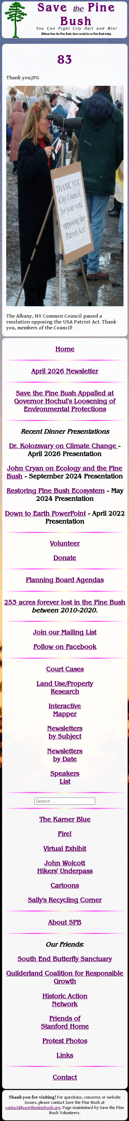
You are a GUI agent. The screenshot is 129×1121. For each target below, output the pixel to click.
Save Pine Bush (76, 14)
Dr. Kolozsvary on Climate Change (63, 446)
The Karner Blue (64, 819)
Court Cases (65, 669)
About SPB (64, 922)
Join (39, 632)
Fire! (65, 834)
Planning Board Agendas (65, 580)
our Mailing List (71, 632)
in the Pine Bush (85, 602)
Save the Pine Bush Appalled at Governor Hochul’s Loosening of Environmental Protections (64, 401)
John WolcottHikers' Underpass (65, 867)
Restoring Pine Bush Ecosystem (56, 491)
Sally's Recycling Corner (64, 900)
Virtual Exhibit (64, 849)
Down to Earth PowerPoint (45, 513)
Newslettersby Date (64, 755)
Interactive (65, 706)
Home (64, 349)
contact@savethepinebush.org (33, 1107)
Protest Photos (64, 1041)
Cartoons (65, 885)
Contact (65, 1077)
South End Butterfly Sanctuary (65, 959)
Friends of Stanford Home (65, 1022)
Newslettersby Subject (64, 732)
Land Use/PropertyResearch (64, 688)
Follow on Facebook (64, 647)
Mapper (64, 714)
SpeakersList (64, 777)
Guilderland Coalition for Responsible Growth (64, 977)
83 (64, 59)
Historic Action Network (64, 1000)
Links (64, 1055)
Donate (64, 558)
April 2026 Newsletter (64, 371)
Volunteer (64, 543)
